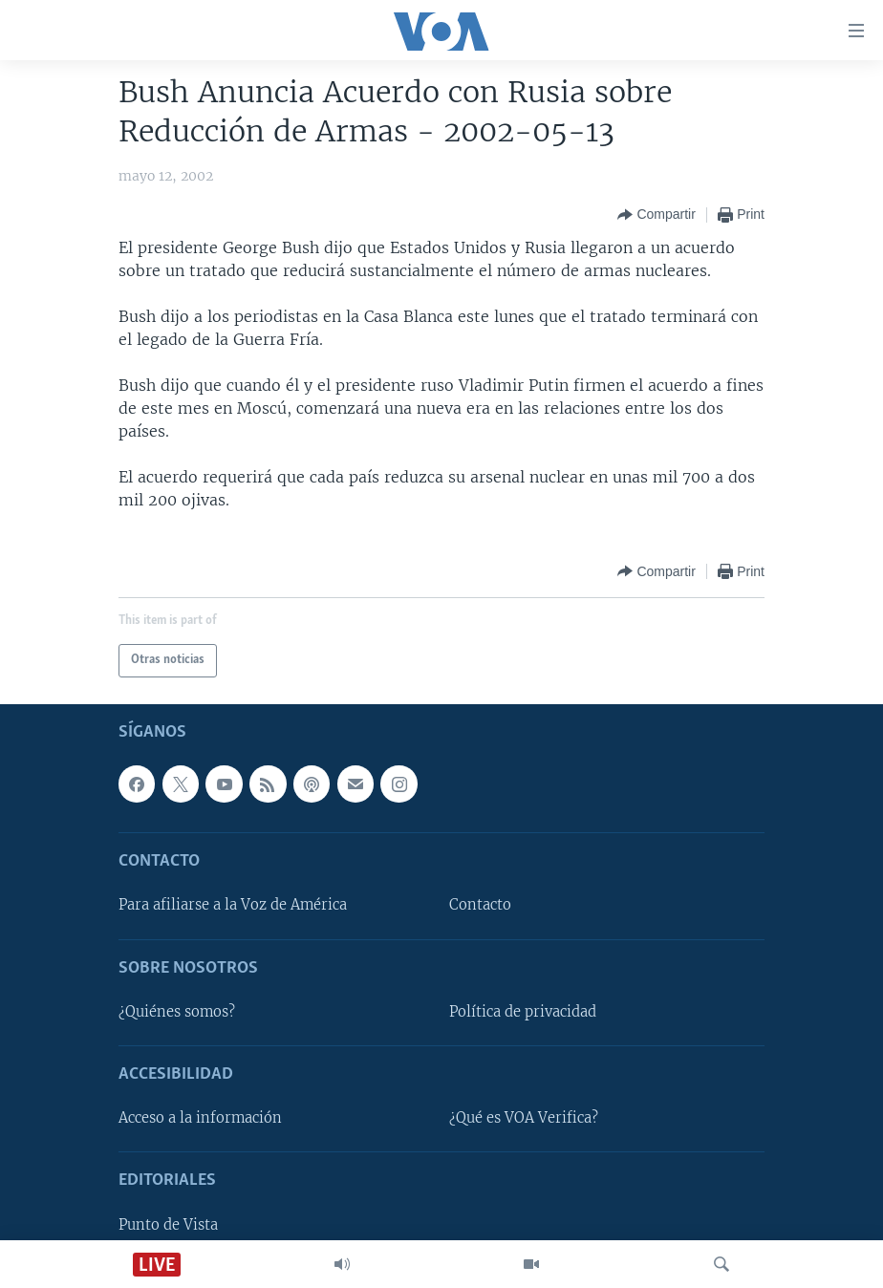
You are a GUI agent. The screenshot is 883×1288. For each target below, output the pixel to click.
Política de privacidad (522, 1011)
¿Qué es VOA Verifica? (523, 1118)
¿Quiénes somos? (176, 1011)
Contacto (480, 904)
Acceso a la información (200, 1118)
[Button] (656, 215)
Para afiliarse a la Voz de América (232, 904)
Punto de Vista (168, 1224)
